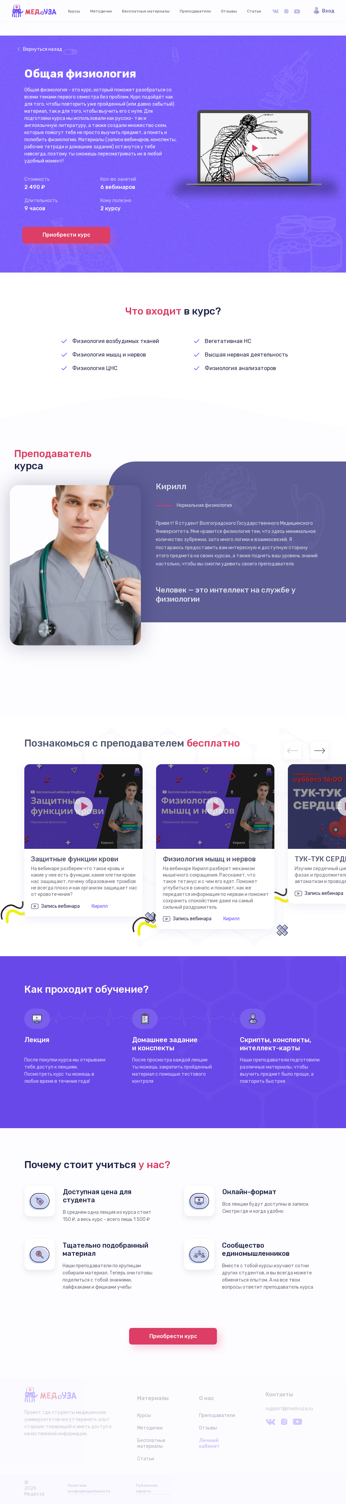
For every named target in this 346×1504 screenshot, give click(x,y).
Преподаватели (195, 11)
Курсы (74, 11)
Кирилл (100, 906)
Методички (101, 11)
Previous (292, 750)
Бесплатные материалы (146, 11)
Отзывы (229, 11)
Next (319, 750)
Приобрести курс (66, 235)
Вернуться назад (42, 49)
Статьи (254, 11)
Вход (328, 11)
